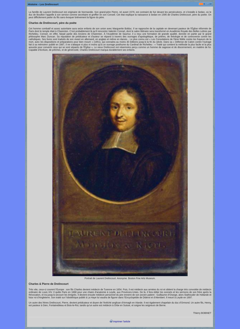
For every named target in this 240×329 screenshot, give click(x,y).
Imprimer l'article (120, 321)
